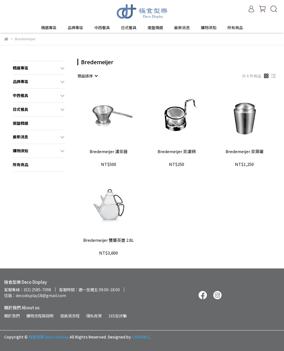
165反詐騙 (117, 315)
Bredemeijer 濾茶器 (109, 151)
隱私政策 (94, 315)
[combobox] (87, 76)
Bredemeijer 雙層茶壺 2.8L (108, 240)
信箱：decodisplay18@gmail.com (35, 295)
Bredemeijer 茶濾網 (177, 151)
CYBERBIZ (141, 337)
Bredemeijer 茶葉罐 (244, 151)
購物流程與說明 (40, 315)
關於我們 (12, 315)
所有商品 (235, 27)
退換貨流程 (70, 315)
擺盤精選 (155, 27)
